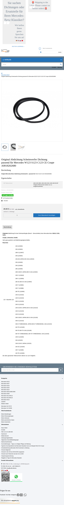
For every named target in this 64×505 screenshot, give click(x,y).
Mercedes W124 (5, 389)
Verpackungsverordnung (7, 456)
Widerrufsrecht (5, 436)
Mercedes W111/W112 (7, 395)
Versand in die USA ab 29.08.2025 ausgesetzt (12, 451)
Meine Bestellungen (6, 414)
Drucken (6, 200)
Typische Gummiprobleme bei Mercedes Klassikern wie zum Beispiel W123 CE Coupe (22, 446)
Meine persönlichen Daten (7, 420)
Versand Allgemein (6, 450)
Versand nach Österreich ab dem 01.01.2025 (12, 453)
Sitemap (59, 67)
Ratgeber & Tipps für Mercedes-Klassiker (11, 458)
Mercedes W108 (5, 393)
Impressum (4, 434)
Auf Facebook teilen (8, 198)
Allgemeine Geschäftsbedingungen (10, 439)
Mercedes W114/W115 (7, 397)
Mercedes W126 (5, 385)
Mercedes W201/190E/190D (8, 391)
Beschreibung (7, 227)
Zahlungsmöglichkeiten (7, 437)
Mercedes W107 (5, 383)
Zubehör (3, 401)
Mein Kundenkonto (6, 410)
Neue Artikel (4, 427)
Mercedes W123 (5, 381)
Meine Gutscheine (5, 422)
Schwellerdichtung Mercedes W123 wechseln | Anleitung (15, 448)
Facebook (2, 494)
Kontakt (54, 67)
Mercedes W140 (5, 387)
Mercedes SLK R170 (6, 406)
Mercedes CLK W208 (6, 408)
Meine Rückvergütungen (7, 416)
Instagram (13, 494)
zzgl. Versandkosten (19, 209)
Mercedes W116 (5, 399)
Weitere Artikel (5, 403)
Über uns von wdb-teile (7, 431)
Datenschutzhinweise (6, 441)
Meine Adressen (5, 418)
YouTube (8, 494)
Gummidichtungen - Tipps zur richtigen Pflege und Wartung (16, 444)
